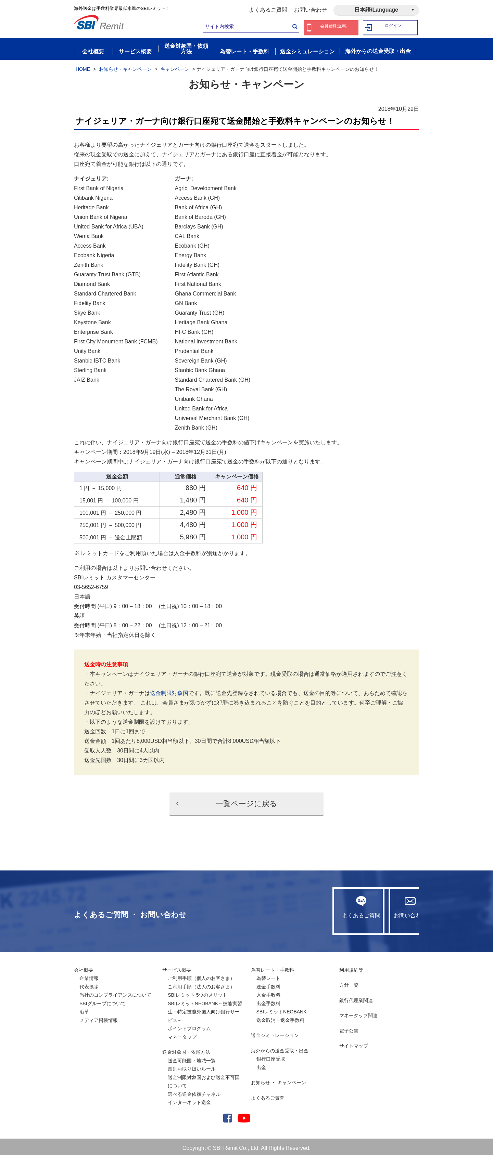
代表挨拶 (89, 983)
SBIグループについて (102, 1000)
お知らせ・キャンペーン (125, 66)
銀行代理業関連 (356, 997)
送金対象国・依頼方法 (186, 1049)
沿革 (84, 1009)
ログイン (393, 27)
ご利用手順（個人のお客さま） (201, 975)
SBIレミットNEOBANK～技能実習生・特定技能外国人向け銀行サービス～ (205, 1009)
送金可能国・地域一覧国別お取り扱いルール (192, 1062)
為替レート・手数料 (272, 967)
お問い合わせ (310, 10)
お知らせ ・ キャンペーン (278, 1079)
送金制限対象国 (169, 690)
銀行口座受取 (270, 1056)
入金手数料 (268, 992)
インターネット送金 (189, 1099)
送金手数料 (268, 983)
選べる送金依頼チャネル (194, 1091)
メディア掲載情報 (98, 1017)
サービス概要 (176, 967)
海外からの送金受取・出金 (279, 1047)
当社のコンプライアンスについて (115, 992)
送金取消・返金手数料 (280, 1017)
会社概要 (83, 967)
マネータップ (182, 1034)
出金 (261, 1064)
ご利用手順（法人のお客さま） (201, 983)
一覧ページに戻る (246, 801)
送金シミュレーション (275, 1032)
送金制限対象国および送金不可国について (204, 1079)
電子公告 (348, 1028)
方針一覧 (348, 982)
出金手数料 (268, 1000)
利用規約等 (351, 967)
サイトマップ (353, 1043)
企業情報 (89, 975)
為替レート (268, 975)
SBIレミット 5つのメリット (197, 992)
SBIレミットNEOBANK (281, 1009)
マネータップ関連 (358, 1012)
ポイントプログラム (189, 1025)
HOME (83, 66)
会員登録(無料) (334, 27)
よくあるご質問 (268, 10)
